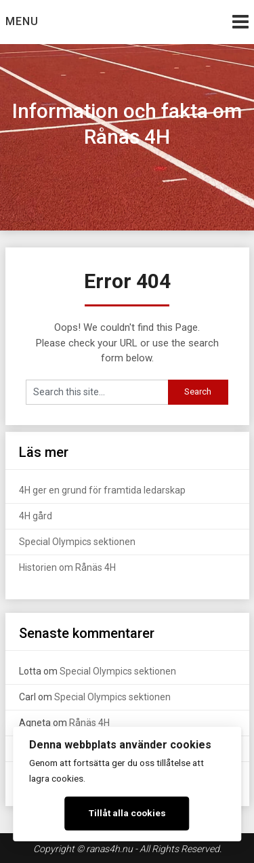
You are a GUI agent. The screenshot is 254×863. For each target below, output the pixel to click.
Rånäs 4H (89, 722)
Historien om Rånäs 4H (67, 567)
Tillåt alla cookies (127, 812)
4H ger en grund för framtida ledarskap (102, 490)
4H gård (35, 515)
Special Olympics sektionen (77, 541)
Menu (22, 21)
